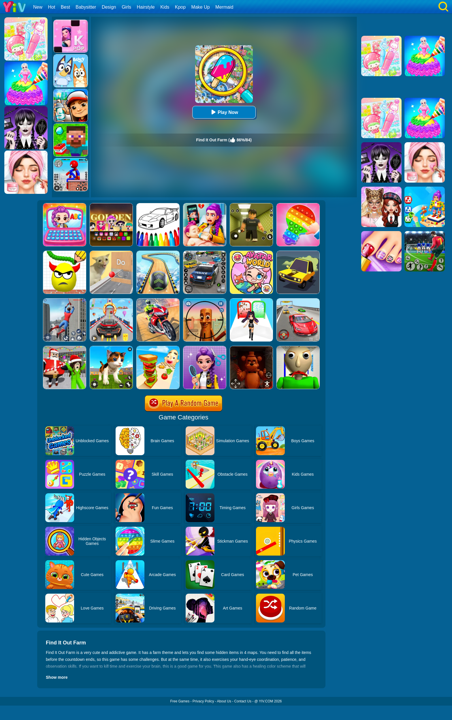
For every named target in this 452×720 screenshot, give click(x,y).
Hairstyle (146, 7)
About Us (224, 701)
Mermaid (224, 7)
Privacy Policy (203, 701)
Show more (56, 677)
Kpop (180, 7)
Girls (126, 7)
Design (109, 7)
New (37, 7)
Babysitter (86, 7)
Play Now (224, 112)
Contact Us (242, 701)
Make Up (200, 7)
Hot (51, 7)
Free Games (179, 701)
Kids (164, 7)
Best (65, 7)
